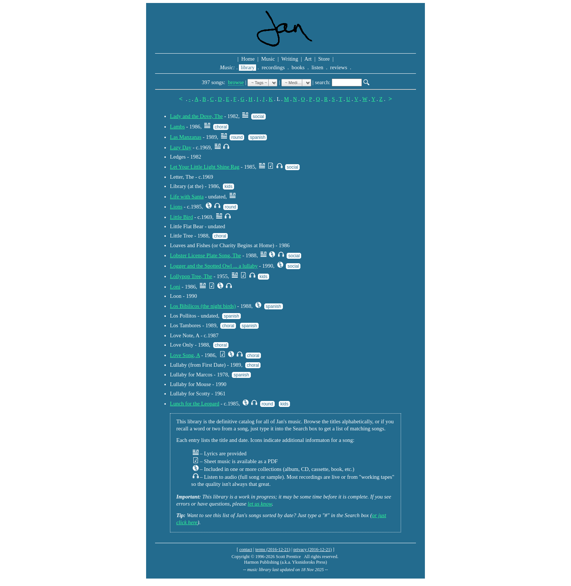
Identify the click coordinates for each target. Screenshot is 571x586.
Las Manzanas (185, 137)
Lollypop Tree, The (191, 276)
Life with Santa (187, 197)
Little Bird (181, 217)
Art (308, 59)
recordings (273, 67)
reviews (338, 67)
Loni (175, 287)
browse (236, 82)
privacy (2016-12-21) (312, 549)
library (247, 67)
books (298, 67)
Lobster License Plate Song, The (205, 255)
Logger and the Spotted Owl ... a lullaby (214, 266)
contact (245, 549)
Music (268, 59)
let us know (260, 504)
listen (317, 67)
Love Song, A (185, 355)
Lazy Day (180, 147)
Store (324, 59)
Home (248, 59)
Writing (289, 59)
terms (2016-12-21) (272, 549)
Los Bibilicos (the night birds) (203, 306)
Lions (176, 207)
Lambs (177, 127)
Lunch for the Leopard (194, 404)
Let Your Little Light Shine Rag (204, 167)
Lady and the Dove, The (196, 116)
